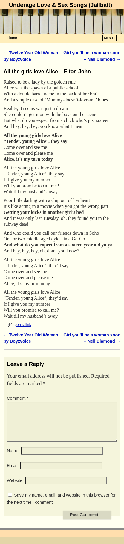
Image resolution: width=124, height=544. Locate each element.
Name (12, 457)
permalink (23, 324)
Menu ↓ (110, 38)
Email (12, 472)
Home (12, 38)
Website (14, 487)
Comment (18, 398)
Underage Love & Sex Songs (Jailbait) (60, 5)
